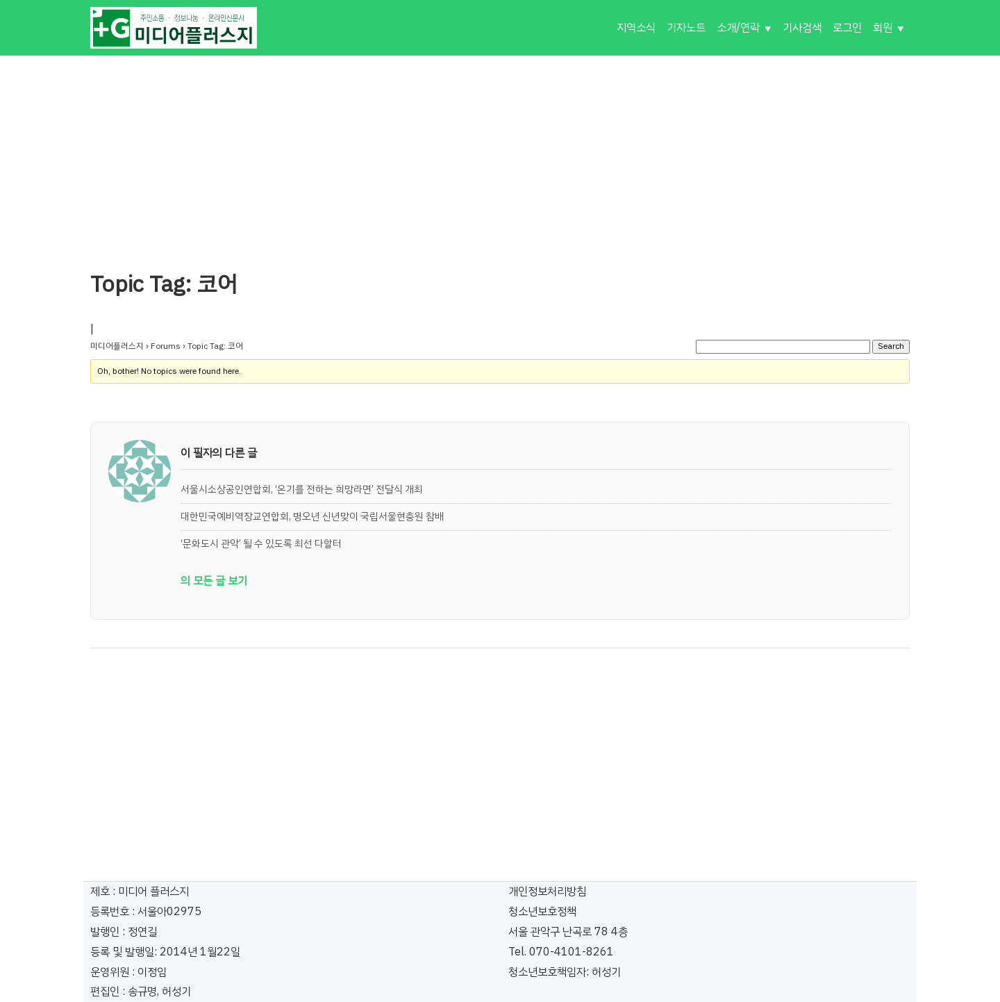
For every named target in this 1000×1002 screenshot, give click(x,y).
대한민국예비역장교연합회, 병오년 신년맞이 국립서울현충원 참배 (312, 516)
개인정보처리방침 (547, 891)
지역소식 (636, 27)
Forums (166, 346)
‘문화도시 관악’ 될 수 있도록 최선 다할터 (261, 543)
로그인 (847, 27)
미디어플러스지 (117, 346)
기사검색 (802, 27)
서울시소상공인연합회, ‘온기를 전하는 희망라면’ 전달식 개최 (302, 489)
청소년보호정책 (542, 911)
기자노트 (686, 27)
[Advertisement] (500, 153)
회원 (882, 27)
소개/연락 (738, 27)
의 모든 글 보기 (214, 581)
